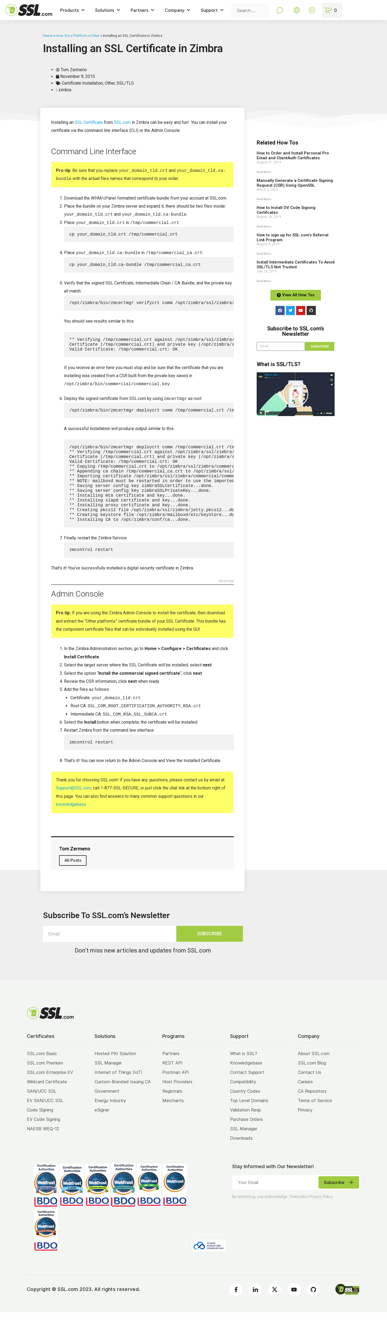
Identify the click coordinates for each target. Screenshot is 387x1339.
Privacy (305, 1136)
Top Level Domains (249, 1127)
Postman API (175, 1099)
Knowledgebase (246, 1089)
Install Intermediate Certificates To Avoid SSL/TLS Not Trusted (296, 264)
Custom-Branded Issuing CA (123, 1108)
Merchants (173, 1127)
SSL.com (122, 122)
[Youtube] (294, 1316)
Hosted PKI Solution (115, 1080)
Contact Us (309, 1099)
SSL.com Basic (42, 1080)
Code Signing (40, 1136)
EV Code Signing (43, 1146)
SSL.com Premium (45, 1089)
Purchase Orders (246, 1146)
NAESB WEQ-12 (43, 1155)
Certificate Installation (82, 83)
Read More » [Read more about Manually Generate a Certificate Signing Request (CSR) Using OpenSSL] (264, 199)
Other (95, 35)
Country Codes (245, 1118)
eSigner (102, 1136)
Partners (171, 1080)
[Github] (313, 1316)
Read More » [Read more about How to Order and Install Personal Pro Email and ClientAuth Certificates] (264, 172)
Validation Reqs (245, 1136)
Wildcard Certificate (47, 1108)
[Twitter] (274, 1316)
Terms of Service (315, 1127)
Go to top (226, 607)
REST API (172, 1089)
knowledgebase (71, 831)
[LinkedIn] (255, 1316)
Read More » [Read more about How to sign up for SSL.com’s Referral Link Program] (264, 253)
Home (47, 35)
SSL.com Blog (312, 1089)
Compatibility (243, 1108)
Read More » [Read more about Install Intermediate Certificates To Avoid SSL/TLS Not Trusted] (264, 281)
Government (107, 1118)
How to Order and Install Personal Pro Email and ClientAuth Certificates (293, 155)
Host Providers (177, 1108)
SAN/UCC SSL (41, 1118)
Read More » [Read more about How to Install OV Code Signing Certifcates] (264, 226)
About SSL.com (313, 1080)
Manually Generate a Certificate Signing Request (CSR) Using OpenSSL (295, 183)
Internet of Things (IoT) (118, 1099)
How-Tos (63, 35)
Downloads (241, 1165)
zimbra (64, 89)
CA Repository (312, 1118)
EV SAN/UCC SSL (45, 1127)
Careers (305, 1108)
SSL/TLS (125, 83)
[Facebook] (236, 1316)
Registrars (172, 1118)
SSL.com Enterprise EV (50, 1099)
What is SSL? (243, 1080)
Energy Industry (110, 1127)
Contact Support (247, 1099)
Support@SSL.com (73, 814)
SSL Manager (108, 1089)
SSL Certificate (89, 122)
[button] (295, 394)
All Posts (72, 887)
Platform (80, 35)
